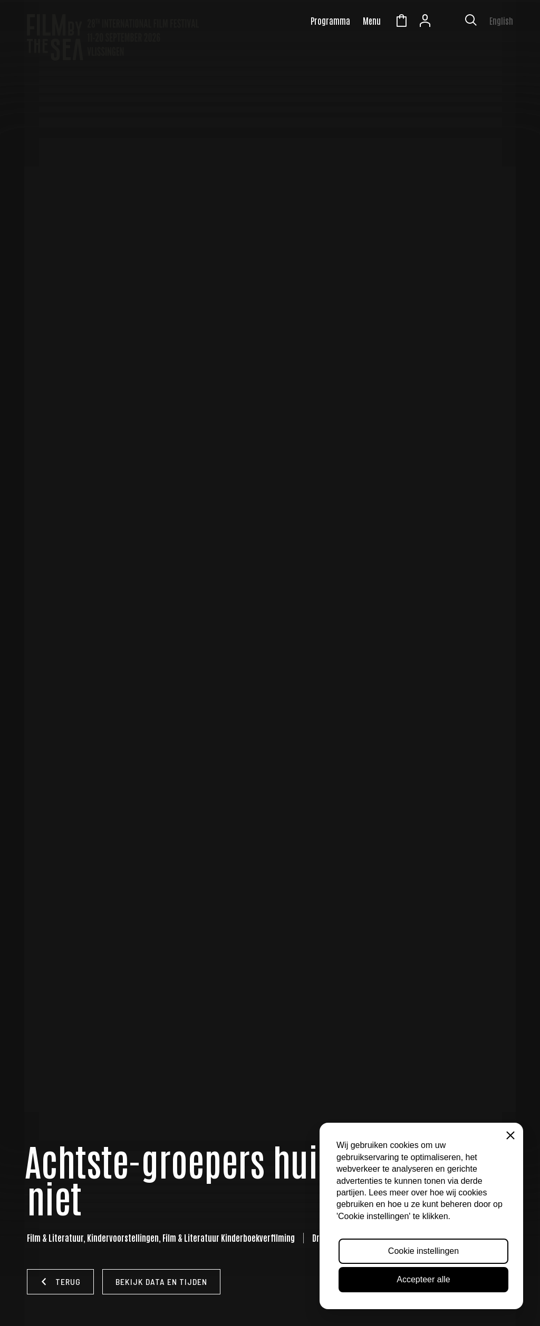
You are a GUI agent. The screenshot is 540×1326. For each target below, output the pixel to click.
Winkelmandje (401, 22)
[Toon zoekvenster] (471, 22)
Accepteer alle (423, 1279)
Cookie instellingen (423, 1250)
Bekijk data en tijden (161, 1281)
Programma (330, 20)
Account (425, 22)
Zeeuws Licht (449, 22)
